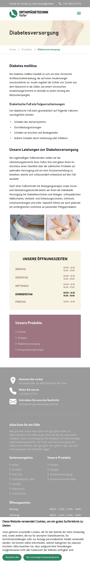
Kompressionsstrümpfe (30, 350)
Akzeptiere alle (12, 557)
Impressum (18, 488)
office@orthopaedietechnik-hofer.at (38, 404)
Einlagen (22, 338)
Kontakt (16, 484)
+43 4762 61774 (72, 3)
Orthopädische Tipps (23, 479)
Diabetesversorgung (29, 344)
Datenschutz (19, 493)
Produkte (27, 49)
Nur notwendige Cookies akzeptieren (42, 557)
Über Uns (17, 474)
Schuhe (22, 332)
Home (12, 49)
